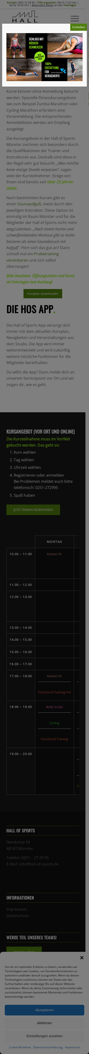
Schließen (78, 27)
